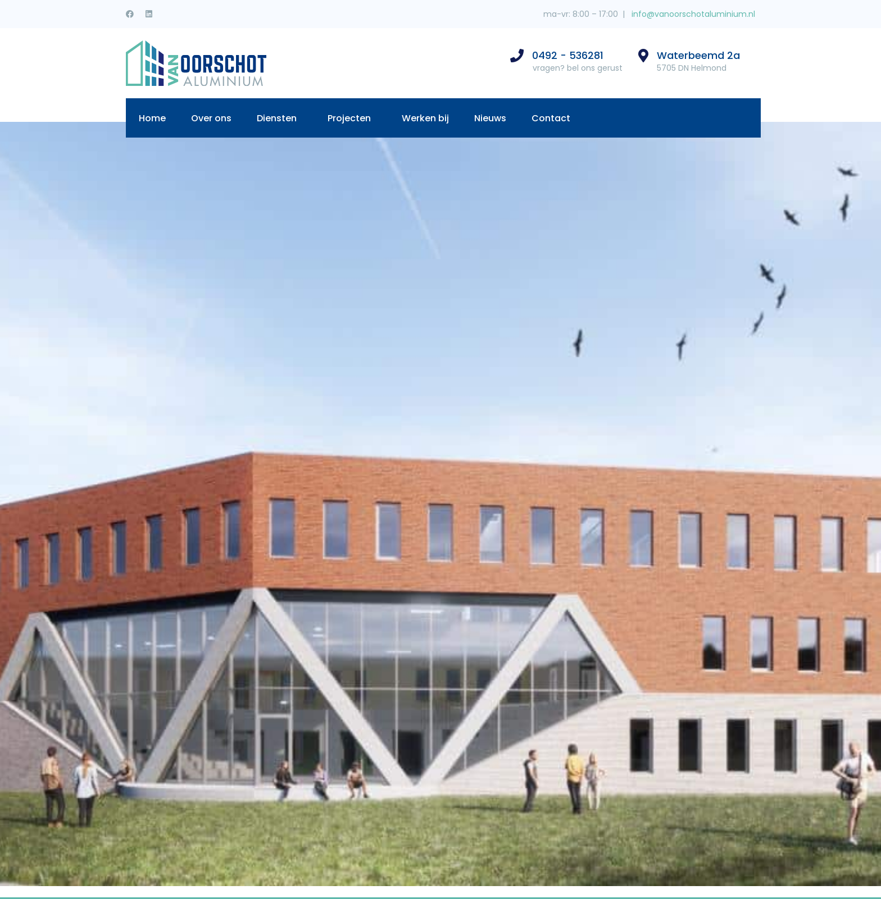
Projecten (349, 118)
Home (152, 118)
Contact (551, 118)
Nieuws (490, 118)
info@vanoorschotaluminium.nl (692, 14)
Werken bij (425, 118)
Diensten (277, 118)
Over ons (211, 118)
